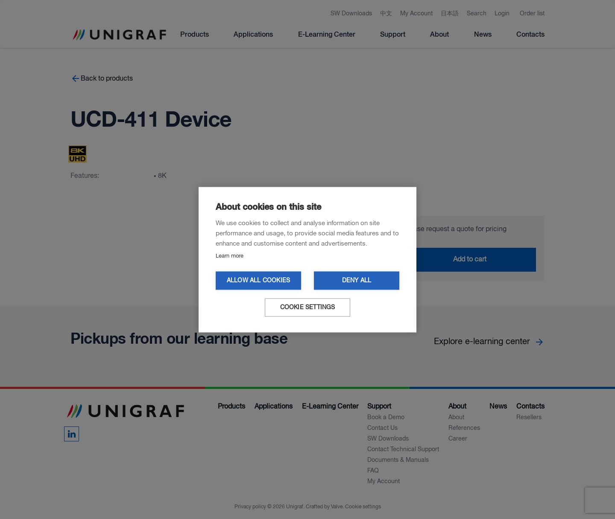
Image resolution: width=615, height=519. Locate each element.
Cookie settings (307, 307)
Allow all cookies (258, 280)
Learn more (229, 255)
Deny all (357, 280)
